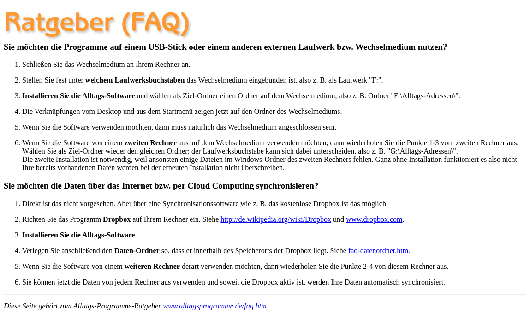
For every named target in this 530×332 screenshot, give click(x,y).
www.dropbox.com (374, 219)
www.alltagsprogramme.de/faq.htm (214, 306)
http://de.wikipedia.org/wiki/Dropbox (275, 219)
